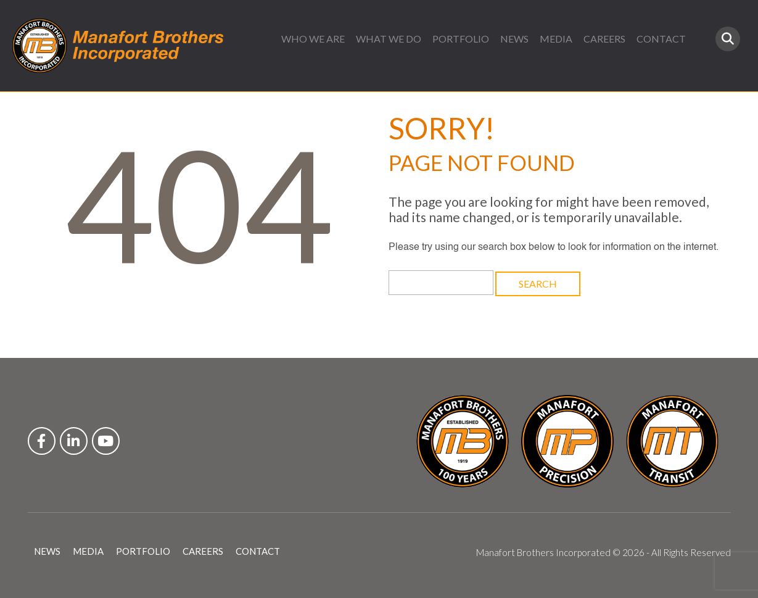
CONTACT (661, 38)
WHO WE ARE (313, 38)
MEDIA (556, 38)
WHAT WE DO (388, 38)
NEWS (514, 38)
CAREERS (604, 38)
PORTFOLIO (460, 38)
